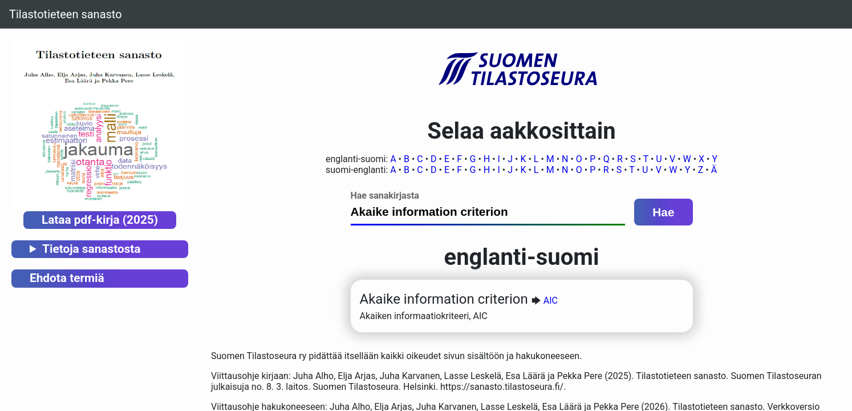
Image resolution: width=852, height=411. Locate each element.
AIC (550, 300)
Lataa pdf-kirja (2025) (100, 220)
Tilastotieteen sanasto (65, 14)
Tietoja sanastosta (91, 249)
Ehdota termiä (67, 278)
